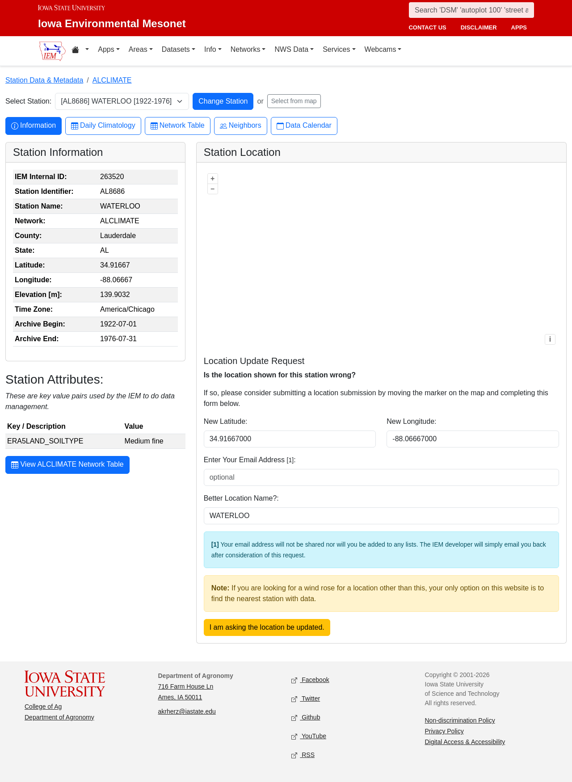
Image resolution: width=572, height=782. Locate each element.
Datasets (176, 49)
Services (336, 49)
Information (33, 126)
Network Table (178, 126)
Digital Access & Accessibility (465, 741)
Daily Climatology (103, 126)
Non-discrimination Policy (460, 720)
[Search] (471, 10)
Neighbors (240, 126)
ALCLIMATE (112, 80)
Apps (106, 49)
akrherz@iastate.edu (187, 711)
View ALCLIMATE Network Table (67, 465)
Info (210, 49)
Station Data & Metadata (44, 80)
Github (305, 718)
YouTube (308, 736)
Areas (138, 49)
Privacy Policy (444, 731)
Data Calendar (304, 126)
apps (519, 27)
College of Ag (43, 706)
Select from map (294, 101)
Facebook (310, 680)
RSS (303, 755)
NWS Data (291, 49)
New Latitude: (226, 421)
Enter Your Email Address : (250, 460)
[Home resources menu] (80, 51)
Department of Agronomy (59, 717)
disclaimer (479, 27)
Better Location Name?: (241, 498)
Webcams (380, 49)
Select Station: (28, 101)
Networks (246, 49)
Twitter (305, 699)
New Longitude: (411, 421)
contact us (427, 27)
